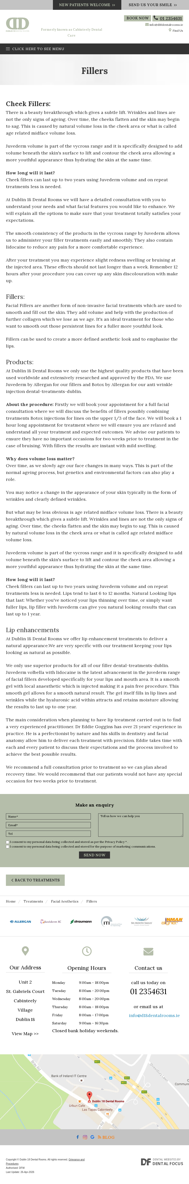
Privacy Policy (115, 842)
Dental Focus (168, 1163)
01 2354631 (168, 18)
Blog (106, 1137)
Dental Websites (164, 1159)
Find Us (175, 30)
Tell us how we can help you (140, 825)
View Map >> (25, 1033)
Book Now (138, 18)
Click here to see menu (35, 48)
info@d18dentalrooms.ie (166, 25)
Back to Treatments (35, 880)
